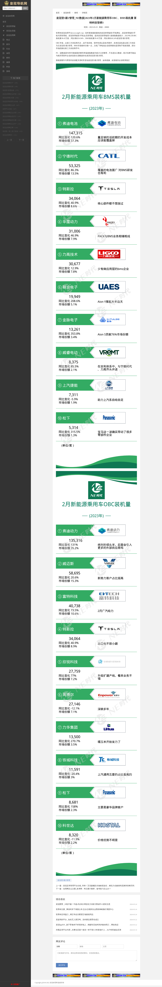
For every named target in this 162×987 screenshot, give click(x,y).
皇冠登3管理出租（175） (11, 90)
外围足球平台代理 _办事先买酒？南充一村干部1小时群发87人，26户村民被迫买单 (88, 930)
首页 (4, 22)
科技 (6, 67)
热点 (6, 40)
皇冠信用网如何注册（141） (12, 120)
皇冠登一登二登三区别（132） (13, 131)
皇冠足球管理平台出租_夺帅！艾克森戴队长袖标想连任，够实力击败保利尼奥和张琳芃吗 (98, 886)
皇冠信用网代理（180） (11, 86)
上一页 (9, 140)
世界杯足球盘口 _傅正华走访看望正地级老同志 (74, 914)
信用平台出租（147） (10, 109)
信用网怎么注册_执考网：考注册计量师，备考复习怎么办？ (87, 889)
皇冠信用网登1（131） (10, 135)
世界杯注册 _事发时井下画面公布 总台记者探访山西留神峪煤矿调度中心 (85, 909)
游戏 (6, 71)
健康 (6, 62)
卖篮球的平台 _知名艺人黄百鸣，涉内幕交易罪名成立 (77, 920)
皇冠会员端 (9, 31)
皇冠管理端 (9, 26)
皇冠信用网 (9, 35)
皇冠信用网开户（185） (11, 83)
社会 (6, 49)
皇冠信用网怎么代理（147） (12, 113)
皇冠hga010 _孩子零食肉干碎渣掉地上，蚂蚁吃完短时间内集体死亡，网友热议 (87, 925)
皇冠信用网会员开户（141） (12, 116)
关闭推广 (16, 984)
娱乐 (6, 44)
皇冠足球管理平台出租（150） (13, 101)
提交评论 (61, 967)
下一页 (21, 140)
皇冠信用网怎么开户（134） (12, 124)
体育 (6, 53)
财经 (6, 58)
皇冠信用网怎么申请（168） (12, 94)
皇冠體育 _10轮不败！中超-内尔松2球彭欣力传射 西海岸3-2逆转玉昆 (83, 904)
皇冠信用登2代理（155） (11, 98)
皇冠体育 (67, 13)
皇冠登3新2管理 (63, 880)
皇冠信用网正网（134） (11, 127)
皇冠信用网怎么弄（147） (11, 105)
